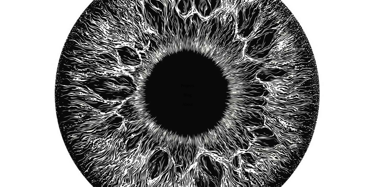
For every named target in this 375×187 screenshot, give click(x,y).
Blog (187, 95)
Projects (187, 85)
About (187, 104)
